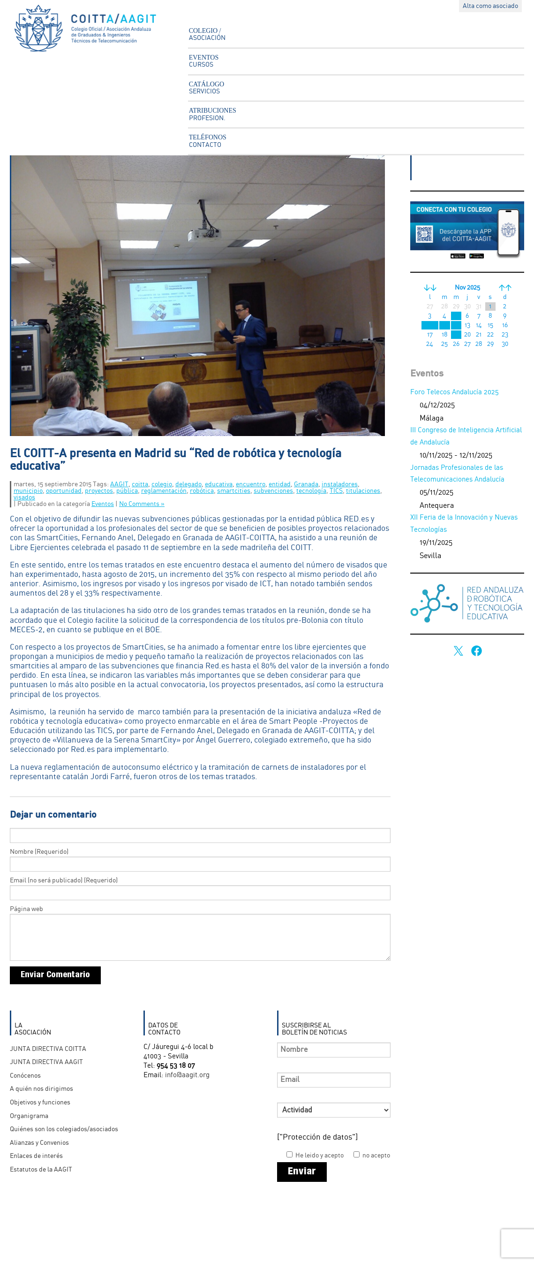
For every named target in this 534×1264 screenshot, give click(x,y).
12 (456, 325)
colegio (161, 484)
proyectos (99, 491)
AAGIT (119, 484)
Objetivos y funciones (40, 1102)
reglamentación (164, 491)
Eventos (102, 504)
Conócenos (25, 1075)
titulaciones (363, 491)
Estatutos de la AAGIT (41, 1169)
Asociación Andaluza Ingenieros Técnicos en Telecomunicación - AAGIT (92, 30)
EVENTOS (204, 61)
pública (127, 491)
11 (444, 325)
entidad (280, 484)
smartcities (233, 491)
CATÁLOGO (206, 88)
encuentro (250, 484)
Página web (26, 909)
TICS (336, 491)
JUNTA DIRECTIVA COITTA (48, 1049)
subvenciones (273, 491)
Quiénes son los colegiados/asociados (64, 1129)
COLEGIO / (207, 34)
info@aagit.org (187, 1075)
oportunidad (64, 491)
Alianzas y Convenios (39, 1143)
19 (456, 334)
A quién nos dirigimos (41, 1089)
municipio (28, 491)
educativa (219, 484)
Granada (306, 484)
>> (504, 287)
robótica (202, 491)
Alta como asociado (490, 6)
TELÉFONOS (207, 141)
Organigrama (29, 1116)
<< (429, 287)
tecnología (311, 491)
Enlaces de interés (36, 1156)
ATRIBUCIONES (212, 114)
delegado (188, 484)
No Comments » (142, 504)
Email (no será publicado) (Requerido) (64, 880)
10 (430, 325)
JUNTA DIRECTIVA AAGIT (46, 1062)
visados (24, 497)
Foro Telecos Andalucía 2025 (454, 392)
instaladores (340, 484)
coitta (140, 484)
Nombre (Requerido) (39, 852)
